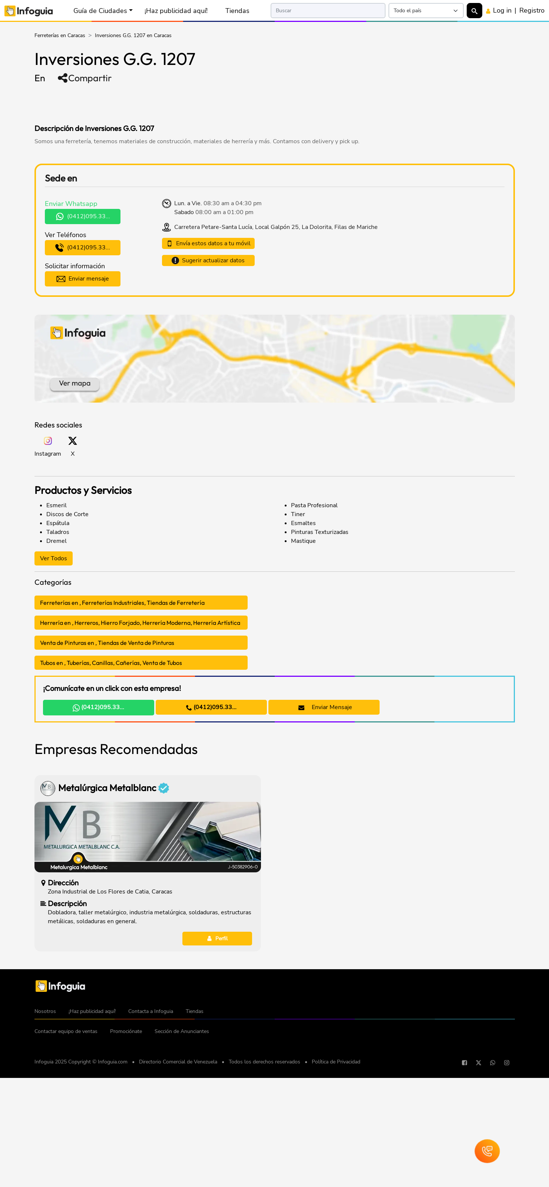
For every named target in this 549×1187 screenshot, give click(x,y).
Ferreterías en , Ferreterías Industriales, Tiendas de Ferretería (122, 602)
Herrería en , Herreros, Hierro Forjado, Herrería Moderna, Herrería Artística (140, 622)
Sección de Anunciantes (182, 1144)
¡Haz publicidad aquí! (176, 10)
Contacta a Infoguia (150, 1124)
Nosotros (45, 1124)
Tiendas (237, 10)
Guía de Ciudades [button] (100, 10)
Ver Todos (53, 558)
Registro (532, 10)
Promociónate (126, 1144)
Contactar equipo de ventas (65, 1144)
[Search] (328, 10)
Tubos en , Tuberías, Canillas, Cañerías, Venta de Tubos (111, 662)
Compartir (84, 77)
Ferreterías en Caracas (59, 35)
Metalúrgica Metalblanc (113, 900)
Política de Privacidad (336, 1174)
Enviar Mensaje (325, 707)
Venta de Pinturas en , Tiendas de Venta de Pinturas (107, 642)
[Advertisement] (176, 103)
